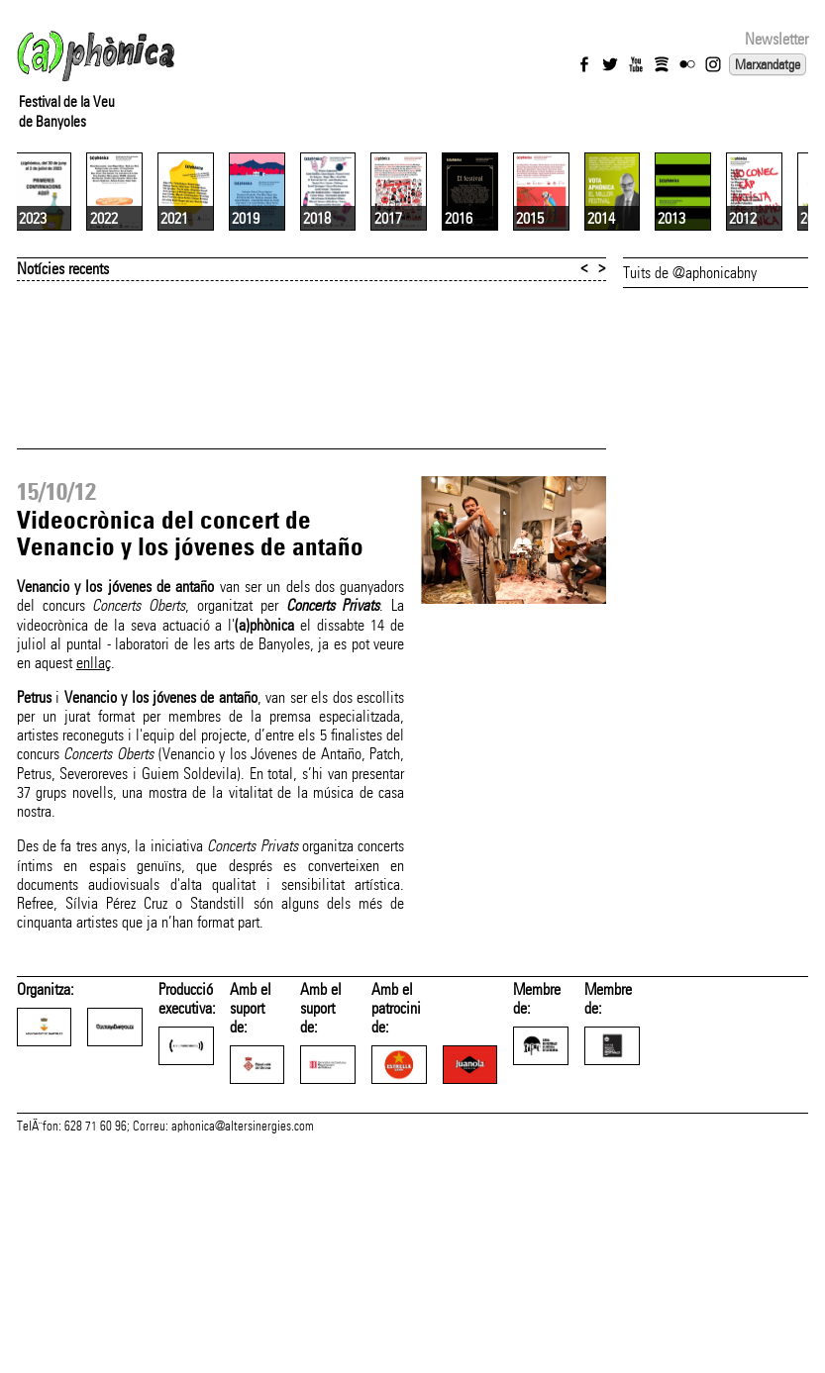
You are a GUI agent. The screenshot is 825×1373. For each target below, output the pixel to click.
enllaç (93, 826)
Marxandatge (767, 64)
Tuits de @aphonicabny (690, 436)
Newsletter (776, 39)
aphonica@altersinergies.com (242, 1331)
